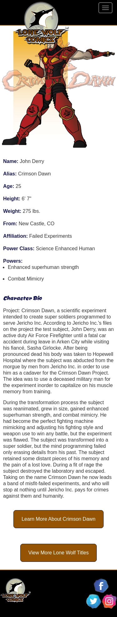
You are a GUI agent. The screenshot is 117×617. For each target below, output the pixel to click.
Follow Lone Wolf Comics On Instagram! (109, 601)
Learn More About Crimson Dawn (58, 519)
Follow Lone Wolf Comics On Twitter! (93, 601)
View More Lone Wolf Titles (58, 552)
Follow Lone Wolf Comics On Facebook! (101, 586)
